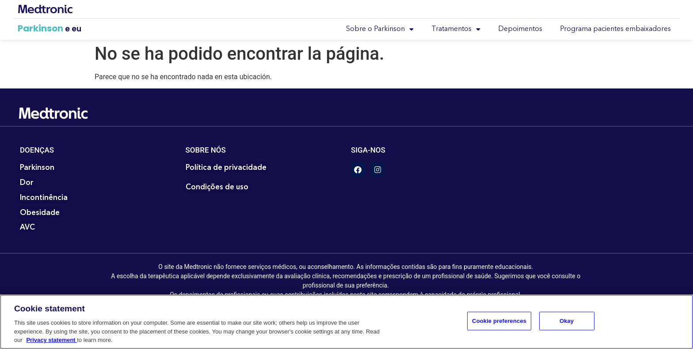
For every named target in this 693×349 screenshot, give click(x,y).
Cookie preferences (499, 321)
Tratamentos (455, 29)
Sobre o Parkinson (380, 29)
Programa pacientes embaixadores (615, 29)
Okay (567, 321)
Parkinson (40, 28)
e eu (73, 28)
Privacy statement (51, 340)
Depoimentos (520, 29)
